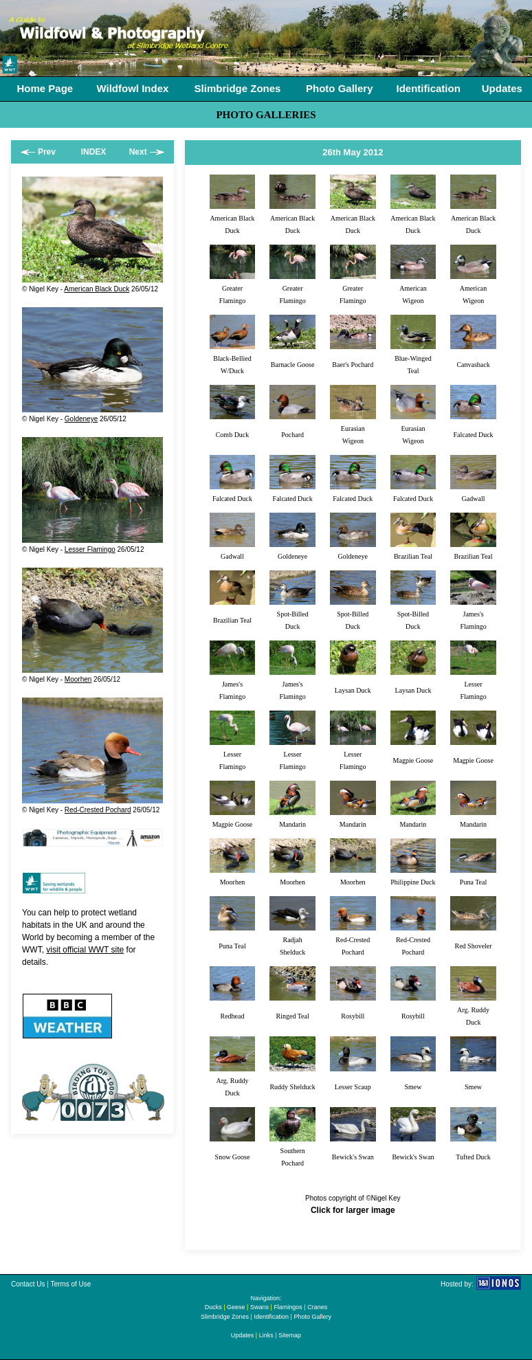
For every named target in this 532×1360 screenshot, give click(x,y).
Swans (259, 1307)
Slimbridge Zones (238, 88)
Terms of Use (70, 1284)
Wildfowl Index (132, 88)
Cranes (317, 1307)
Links (266, 1335)
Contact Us (28, 1284)
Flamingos (288, 1307)
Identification (428, 88)
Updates (502, 88)
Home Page (45, 88)
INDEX (94, 152)
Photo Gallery (339, 88)
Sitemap (289, 1335)
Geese (236, 1307)
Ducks (213, 1307)
